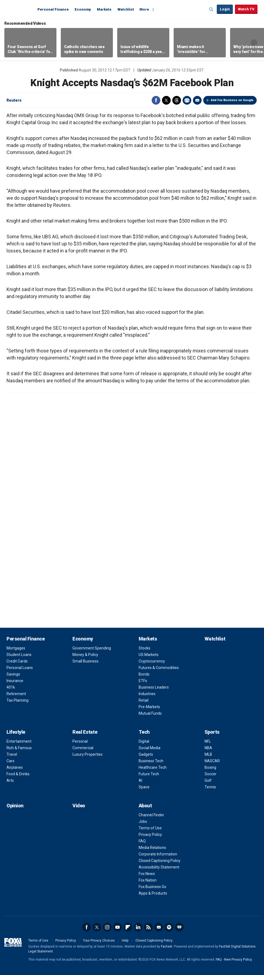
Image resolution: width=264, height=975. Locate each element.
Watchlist (125, 9)
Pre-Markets (149, 707)
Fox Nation (148, 880)
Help (125, 940)
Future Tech (149, 774)
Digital (144, 741)
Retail (143, 700)
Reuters (14, 100)
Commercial (82, 748)
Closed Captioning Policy (159, 860)
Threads (176, 100)
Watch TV (246, 9)
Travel (12, 754)
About (145, 805)
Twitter (166, 100)
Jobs (143, 821)
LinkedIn (138, 927)
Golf (208, 780)
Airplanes (15, 767)
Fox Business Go (152, 887)
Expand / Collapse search (211, 9)
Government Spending (91, 648)
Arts (10, 780)
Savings (13, 674)
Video (78, 805)
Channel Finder (151, 815)
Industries (147, 694)
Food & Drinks (18, 774)
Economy (83, 9)
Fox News (147, 873)
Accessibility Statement (159, 867)
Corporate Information (158, 854)
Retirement (16, 694)
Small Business (85, 661)
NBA (208, 748)
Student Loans (19, 654)
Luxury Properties (87, 754)
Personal (80, 741)
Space (144, 787)
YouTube (117, 927)
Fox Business (20, 9)
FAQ (142, 841)
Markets (104, 9)
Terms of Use (150, 828)
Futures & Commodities (159, 667)
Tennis (210, 787)
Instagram (107, 927)
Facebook (156, 100)
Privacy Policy (150, 834)
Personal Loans (20, 667)
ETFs (143, 681)
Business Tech (151, 761)
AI (140, 780)
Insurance (15, 681)
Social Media (149, 748)
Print (187, 100)
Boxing (210, 767)
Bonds (144, 674)
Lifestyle (16, 732)
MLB (208, 754)
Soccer (211, 774)
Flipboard (127, 927)
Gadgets (146, 754)
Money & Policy (85, 654)
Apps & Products (153, 893)
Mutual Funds (150, 713)
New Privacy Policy (238, 959)
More (144, 9)
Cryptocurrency (152, 661)
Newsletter (158, 927)
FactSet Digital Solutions (237, 946)
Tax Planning (17, 700)
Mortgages (16, 648)
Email (197, 100)
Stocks (144, 648)
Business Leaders (154, 687)
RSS (148, 927)
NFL (208, 741)
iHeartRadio (179, 927)
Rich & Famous (19, 748)
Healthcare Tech (153, 767)
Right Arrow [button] (254, 42)
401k (11, 687)
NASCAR (212, 761)
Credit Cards (17, 661)
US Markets (148, 654)
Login (225, 9)
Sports (212, 732)
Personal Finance (53, 9)
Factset (166, 946)
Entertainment (19, 741)
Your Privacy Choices (99, 940)
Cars (10, 761)
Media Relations (152, 847)
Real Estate (84, 732)
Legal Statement (40, 951)
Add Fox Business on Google (232, 100)
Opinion (15, 805)
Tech (144, 732)
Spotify (169, 927)
